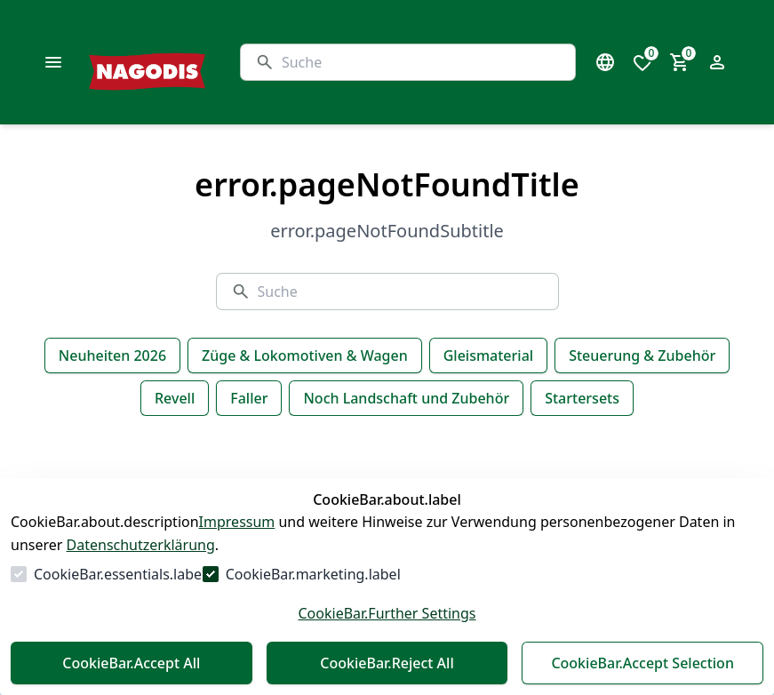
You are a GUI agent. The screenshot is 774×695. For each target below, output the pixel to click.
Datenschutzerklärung (141, 545)
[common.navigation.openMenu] (53, 62)
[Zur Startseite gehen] (191, 62)
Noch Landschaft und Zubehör (406, 398)
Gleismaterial (488, 355)
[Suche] (421, 62)
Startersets (582, 398)
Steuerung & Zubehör (642, 355)
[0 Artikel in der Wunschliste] (642, 62)
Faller (248, 398)
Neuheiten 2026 (112, 355)
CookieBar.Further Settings (386, 613)
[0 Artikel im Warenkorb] (680, 62)
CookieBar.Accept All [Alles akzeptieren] (131, 663)
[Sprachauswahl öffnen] (605, 62)
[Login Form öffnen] (717, 62)
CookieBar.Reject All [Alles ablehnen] (386, 663)
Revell (175, 398)
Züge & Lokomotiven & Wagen (305, 355)
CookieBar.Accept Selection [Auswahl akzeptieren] (642, 663)
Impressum (237, 521)
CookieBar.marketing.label (313, 574)
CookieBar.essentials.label (119, 574)
